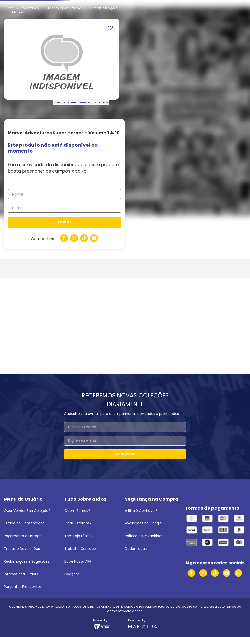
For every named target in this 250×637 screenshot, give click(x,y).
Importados (30, 45)
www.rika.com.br (58, 607)
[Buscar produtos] (169, 16)
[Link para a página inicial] (9, 45)
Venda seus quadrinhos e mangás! (32, 4)
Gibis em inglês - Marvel (64, 45)
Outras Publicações (102, 45)
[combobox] (125, 16)
